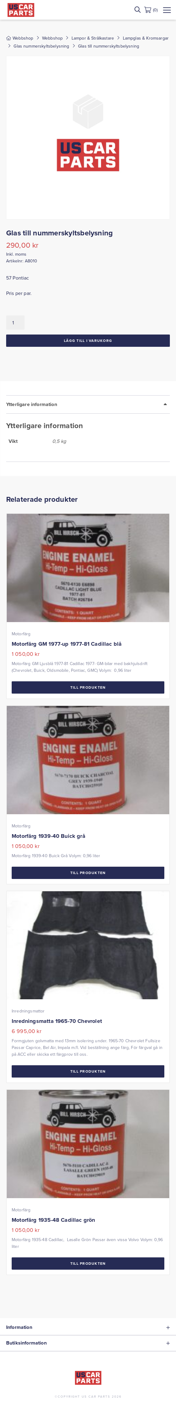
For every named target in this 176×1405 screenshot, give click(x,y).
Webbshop (52, 38)
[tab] (88, 428)
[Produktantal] (15, 322)
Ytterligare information (31, 404)
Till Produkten (88, 687)
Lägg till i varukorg (88, 340)
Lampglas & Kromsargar (146, 38)
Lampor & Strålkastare (93, 38)
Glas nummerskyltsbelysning (41, 46)
